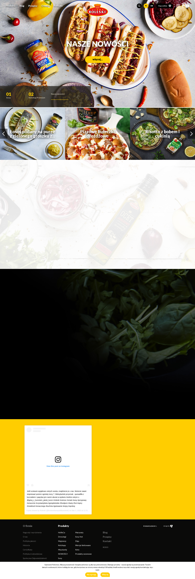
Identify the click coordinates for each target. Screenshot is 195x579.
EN (152, 6)
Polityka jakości (29, 541)
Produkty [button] (11, 5)
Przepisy (32, 5)
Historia (26, 545)
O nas (25, 537)
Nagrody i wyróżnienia (32, 532)
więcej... (98, 59)
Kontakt (58, 5)
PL (146, 6)
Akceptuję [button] (91, 574)
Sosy (60, 558)
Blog (22, 5)
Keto (77, 550)
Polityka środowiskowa (32, 554)
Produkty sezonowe (83, 554)
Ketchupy (62, 545)
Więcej (105, 574)
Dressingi (62, 537)
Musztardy (62, 550)
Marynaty (79, 532)
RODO (105, 547)
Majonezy (62, 541)
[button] (139, 5)
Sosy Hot (79, 537)
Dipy (77, 541)
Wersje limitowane (83, 545)
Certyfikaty (27, 550)
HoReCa (61, 532)
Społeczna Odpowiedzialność (35, 558)
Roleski (43, 510)
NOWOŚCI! (63, 554)
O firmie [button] (45, 5)
